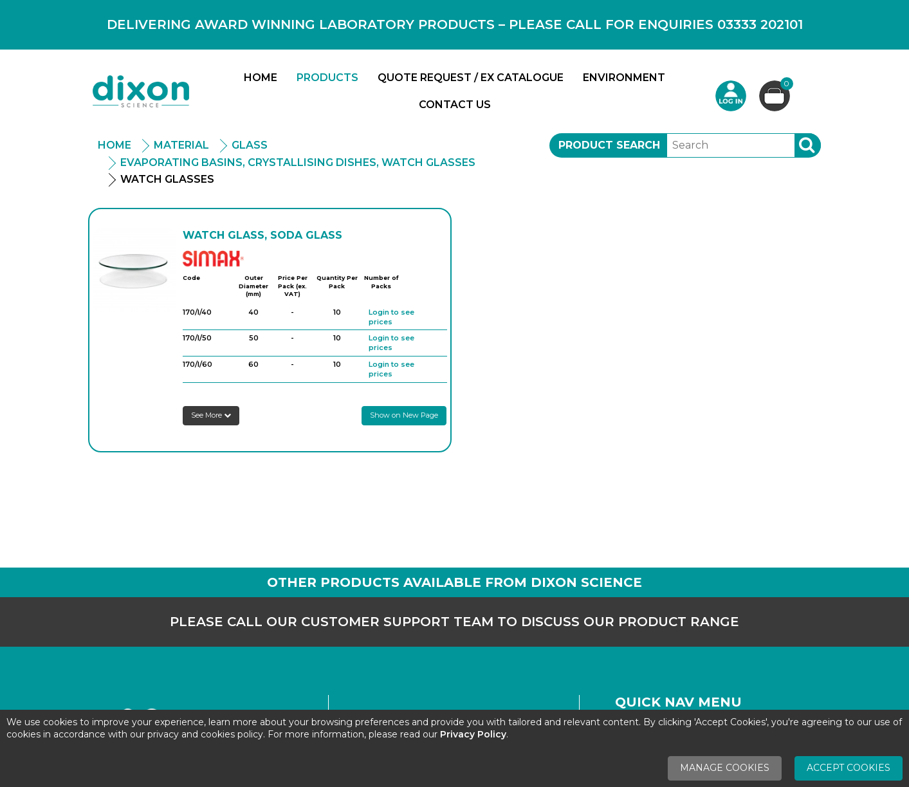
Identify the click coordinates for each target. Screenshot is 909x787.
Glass (250, 145)
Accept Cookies (848, 767)
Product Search (609, 145)
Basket (785, 85)
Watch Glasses (167, 179)
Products (327, 77)
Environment (624, 77)
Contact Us (455, 104)
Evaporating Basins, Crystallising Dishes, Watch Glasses (297, 162)
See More (211, 415)
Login (730, 95)
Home (260, 77)
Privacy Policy (473, 734)
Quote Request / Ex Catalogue (471, 77)
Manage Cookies (724, 767)
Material (181, 145)
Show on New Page (404, 415)
